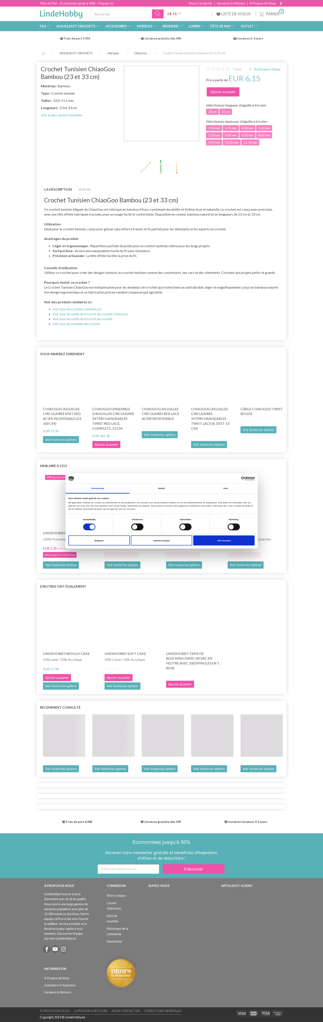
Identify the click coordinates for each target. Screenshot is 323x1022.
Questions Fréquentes (59, 985)
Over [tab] (225, 488)
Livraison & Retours (231, 3)
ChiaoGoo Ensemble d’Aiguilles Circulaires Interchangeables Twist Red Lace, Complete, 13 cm (113, 418)
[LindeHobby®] (61, 13)
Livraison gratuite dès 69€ (164, 38)
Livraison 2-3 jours (250, 38)
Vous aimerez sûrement (62, 354)
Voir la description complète (61, 115)
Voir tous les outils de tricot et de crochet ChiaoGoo (90, 314)
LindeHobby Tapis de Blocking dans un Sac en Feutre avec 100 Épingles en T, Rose (193, 660)
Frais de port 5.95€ (77, 38)
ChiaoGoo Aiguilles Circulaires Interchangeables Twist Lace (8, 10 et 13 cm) (210, 418)
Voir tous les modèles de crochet (76, 324)
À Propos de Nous (263, 3)
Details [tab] (161, 488)
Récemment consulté (60, 707)
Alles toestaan (224, 540)
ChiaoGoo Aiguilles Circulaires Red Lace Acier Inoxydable (160, 414)
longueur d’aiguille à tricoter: (236, 105)
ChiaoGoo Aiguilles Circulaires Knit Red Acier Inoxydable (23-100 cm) (62, 416)
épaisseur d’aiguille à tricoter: (237, 121)
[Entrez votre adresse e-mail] (128, 869)
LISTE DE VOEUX (233, 14)
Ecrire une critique (266, 69)
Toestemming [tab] (97, 488)
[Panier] (271, 13)
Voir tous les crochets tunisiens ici (77, 309)
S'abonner (193, 869)
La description (58, 189)
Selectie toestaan (161, 540)
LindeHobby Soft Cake (125, 653)
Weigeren (98, 540)
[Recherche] (158, 14)
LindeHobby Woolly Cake (66, 653)
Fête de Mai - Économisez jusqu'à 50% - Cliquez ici (76, 3)
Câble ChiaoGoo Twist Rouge (261, 411)
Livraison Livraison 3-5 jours (247, 821)
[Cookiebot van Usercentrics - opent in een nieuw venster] (236, 478)
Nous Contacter (200, 3)
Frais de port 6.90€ (79, 821)
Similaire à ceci (53, 466)
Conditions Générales (162, 1011)
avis (237, 69)
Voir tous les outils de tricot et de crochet (82, 319)
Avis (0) (84, 189)
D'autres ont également (63, 586)
